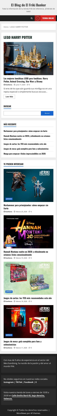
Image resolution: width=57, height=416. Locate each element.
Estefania (8, 85)
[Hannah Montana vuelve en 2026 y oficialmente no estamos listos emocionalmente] (28, 231)
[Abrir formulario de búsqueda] (32, 18)
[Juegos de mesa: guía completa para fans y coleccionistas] (28, 321)
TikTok (19, 382)
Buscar (7, 106)
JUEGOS (9, 199)
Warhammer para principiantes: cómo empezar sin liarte (25, 131)
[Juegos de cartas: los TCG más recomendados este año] (28, 278)
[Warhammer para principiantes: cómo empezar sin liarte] (28, 185)
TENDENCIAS (11, 72)
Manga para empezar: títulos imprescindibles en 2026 (25, 153)
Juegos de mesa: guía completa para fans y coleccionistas (26, 148)
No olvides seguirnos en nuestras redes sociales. (26, 380)
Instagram (9, 382)
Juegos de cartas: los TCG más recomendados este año (25, 143)
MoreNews (21, 413)
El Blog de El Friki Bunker (28, 4)
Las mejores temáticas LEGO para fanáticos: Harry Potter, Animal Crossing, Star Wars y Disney (28, 58)
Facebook (28, 382)
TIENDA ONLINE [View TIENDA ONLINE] (44, 18)
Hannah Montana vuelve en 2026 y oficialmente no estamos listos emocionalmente (26, 253)
